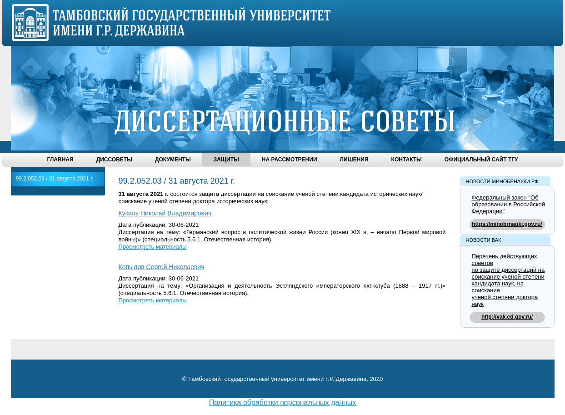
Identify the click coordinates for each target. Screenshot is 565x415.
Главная (60, 159)
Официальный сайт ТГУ (481, 159)
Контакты (406, 159)
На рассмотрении (289, 159)
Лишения (354, 159)
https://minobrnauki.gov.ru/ (507, 224)
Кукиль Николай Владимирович (165, 213)
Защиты (226, 159)
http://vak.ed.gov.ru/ (507, 317)
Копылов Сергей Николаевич (162, 266)
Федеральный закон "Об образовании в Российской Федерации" (508, 204)
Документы (173, 159)
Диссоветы (114, 159)
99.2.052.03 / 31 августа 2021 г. (55, 178)
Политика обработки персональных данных (282, 402)
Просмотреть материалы (153, 246)
